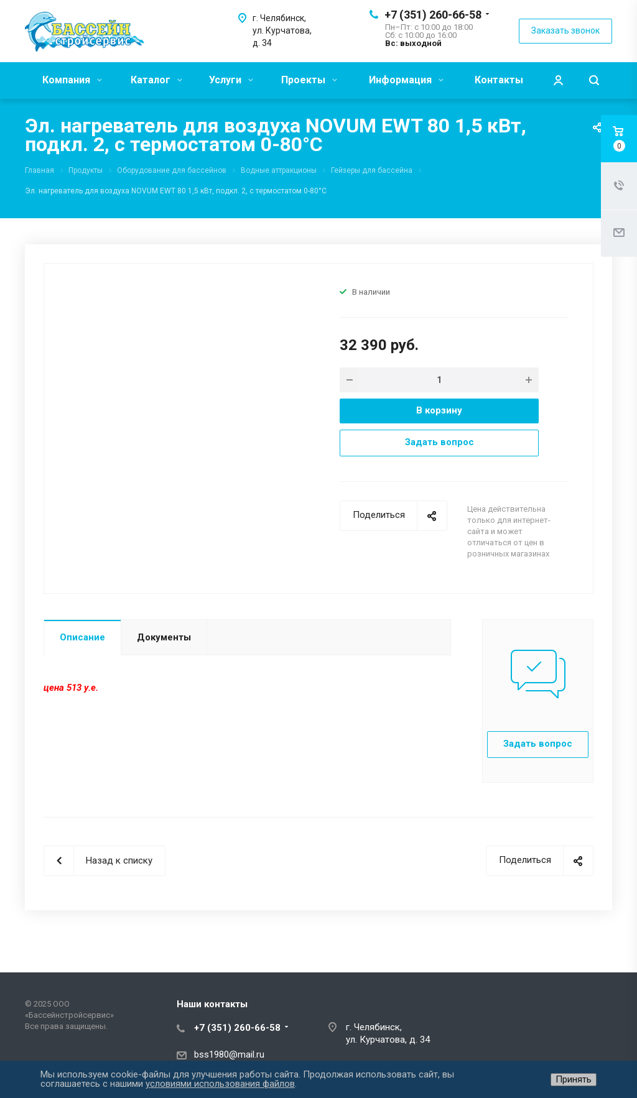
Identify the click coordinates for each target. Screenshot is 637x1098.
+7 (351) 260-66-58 (432, 14)
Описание (82, 637)
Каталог (156, 80)
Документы (164, 637)
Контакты (499, 80)
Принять (574, 1079)
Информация (406, 80)
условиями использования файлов (220, 1083)
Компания (72, 80)
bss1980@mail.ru (229, 1054)
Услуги (231, 80)
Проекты (309, 80)
